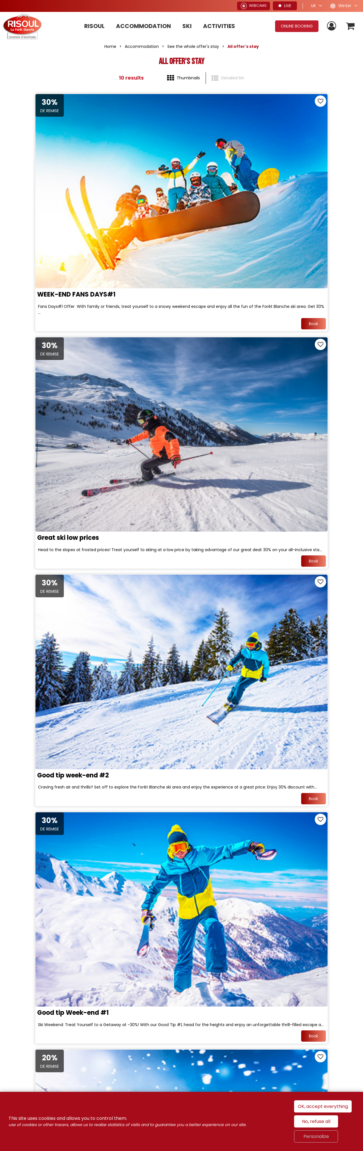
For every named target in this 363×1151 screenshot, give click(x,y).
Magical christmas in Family (231, 717)
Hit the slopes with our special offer (63, 885)
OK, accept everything (323, 1106)
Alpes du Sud (286, 1015)
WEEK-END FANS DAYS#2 (47, 717)
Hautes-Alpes (327, 1015)
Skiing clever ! (30, 549)
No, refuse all (316, 1121)
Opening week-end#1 (220, 549)
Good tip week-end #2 (43, 382)
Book (164, 248)
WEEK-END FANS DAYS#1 (47, 214)
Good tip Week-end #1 (222, 382)
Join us (66, 983)
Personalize (316, 1136)
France (254, 1015)
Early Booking (207, 885)
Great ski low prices (217, 214)
